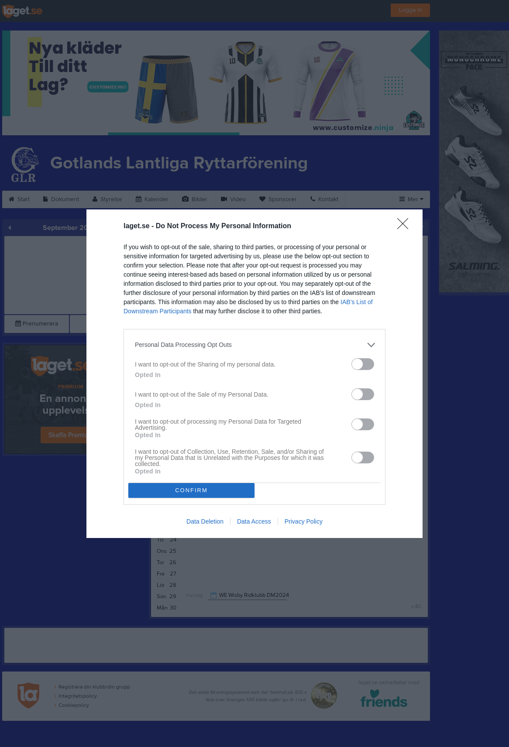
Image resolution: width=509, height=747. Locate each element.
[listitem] (254, 345)
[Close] (405, 226)
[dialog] (254, 373)
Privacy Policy (304, 521)
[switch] (362, 364)
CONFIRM (191, 490)
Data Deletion (205, 521)
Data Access (254, 521)
